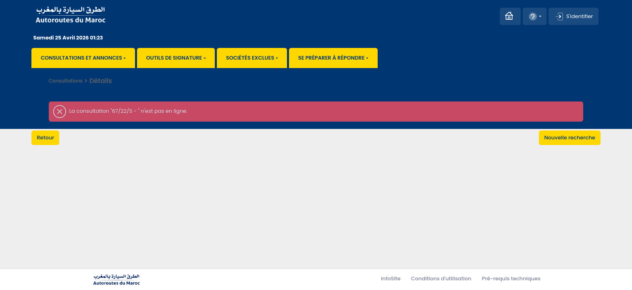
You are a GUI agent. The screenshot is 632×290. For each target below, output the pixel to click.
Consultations (66, 80)
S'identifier (573, 16)
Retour (45, 137)
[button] (535, 16)
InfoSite (391, 278)
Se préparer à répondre (331, 58)
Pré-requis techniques (511, 278)
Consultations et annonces (81, 58)
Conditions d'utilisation (441, 278)
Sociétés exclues (250, 58)
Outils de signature (174, 58)
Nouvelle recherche (569, 137)
